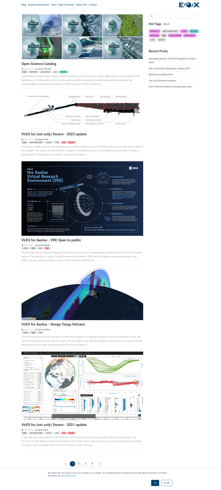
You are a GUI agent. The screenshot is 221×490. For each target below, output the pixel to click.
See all (166, 24)
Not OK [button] (167, 483)
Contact (93, 4)
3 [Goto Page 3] (85, 463)
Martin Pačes (42, 430)
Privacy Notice (70, 476)
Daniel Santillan (43, 245)
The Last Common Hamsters (162, 80)
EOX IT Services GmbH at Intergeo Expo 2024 (170, 86)
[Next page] (99, 463)
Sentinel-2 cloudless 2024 (161, 74)
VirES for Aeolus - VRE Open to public (51, 240)
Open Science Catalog (38, 64)
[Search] (174, 16)
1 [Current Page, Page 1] (72, 463)
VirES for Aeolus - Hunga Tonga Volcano (53, 324)
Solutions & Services (38, 4)
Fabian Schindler (44, 69)
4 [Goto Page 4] (92, 463)
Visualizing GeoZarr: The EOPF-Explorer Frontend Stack (172, 60)
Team (54, 4)
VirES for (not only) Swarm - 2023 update (54, 134)
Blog (23, 4)
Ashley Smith (42, 139)
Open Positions (66, 4)
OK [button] (155, 483)
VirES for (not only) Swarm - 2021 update (54, 425)
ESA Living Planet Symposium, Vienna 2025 (169, 68)
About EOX (81, 4)
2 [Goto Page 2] (79, 463)
